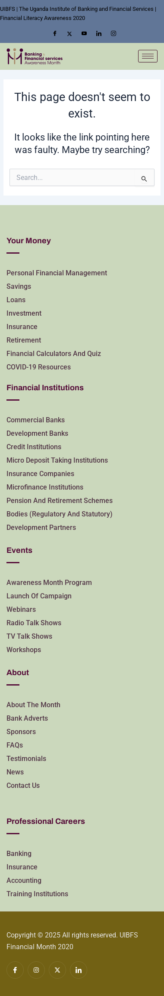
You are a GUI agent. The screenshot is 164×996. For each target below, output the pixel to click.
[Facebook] (54, 33)
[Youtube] (84, 33)
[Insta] (113, 33)
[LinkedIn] (98, 33)
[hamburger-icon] (148, 56)
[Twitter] (69, 33)
